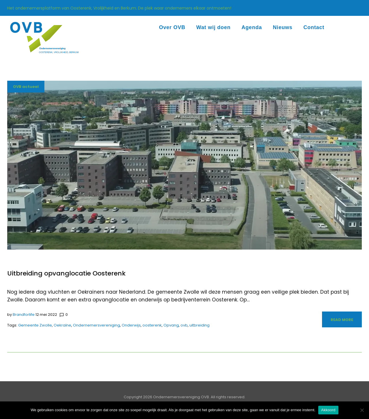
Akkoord (328, 410)
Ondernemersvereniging (96, 325)
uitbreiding (199, 325)
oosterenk (152, 325)
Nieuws (283, 27)
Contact (313, 27)
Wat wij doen (213, 27)
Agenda (252, 27)
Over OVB (172, 27)
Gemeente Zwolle (35, 325)
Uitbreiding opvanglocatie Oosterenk (66, 273)
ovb (184, 325)
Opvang (171, 325)
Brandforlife (24, 314)
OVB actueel (26, 86)
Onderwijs (131, 325)
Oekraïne (62, 325)
